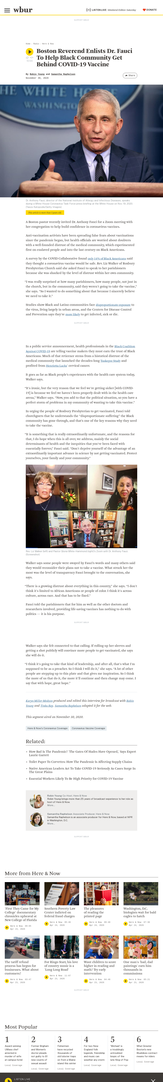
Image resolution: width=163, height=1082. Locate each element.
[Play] (7, 928)
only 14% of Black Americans (108, 260)
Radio (36, 46)
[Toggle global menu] (8, 11)
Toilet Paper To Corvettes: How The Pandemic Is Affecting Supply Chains (80, 762)
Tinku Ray (47, 706)
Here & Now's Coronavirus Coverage (47, 728)
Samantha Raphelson (63, 76)
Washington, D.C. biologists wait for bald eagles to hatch (140, 913)
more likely (73, 316)
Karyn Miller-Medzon (40, 701)
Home (28, 46)
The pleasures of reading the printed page (94, 913)
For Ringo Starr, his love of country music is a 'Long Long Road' (61, 966)
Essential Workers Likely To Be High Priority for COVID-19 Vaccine (76, 779)
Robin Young (37, 76)
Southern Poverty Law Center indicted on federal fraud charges (59, 913)
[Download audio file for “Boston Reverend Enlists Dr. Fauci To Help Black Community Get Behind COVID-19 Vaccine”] (27, 59)
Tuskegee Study (111, 362)
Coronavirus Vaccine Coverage (88, 728)
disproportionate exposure (115, 306)
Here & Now (48, 46)
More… (51, 806)
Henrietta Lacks (57, 366)
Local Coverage (13, 1066)
